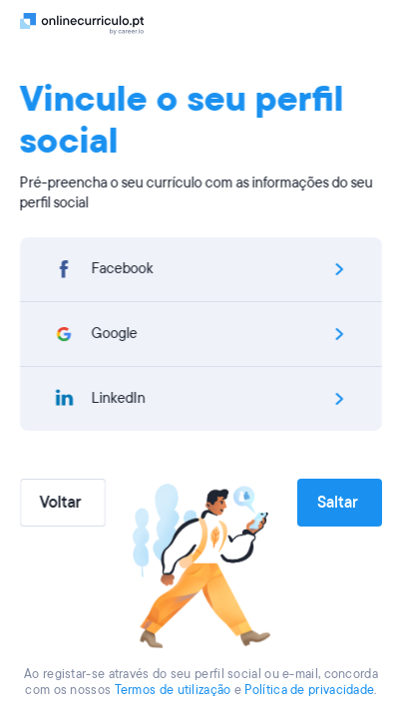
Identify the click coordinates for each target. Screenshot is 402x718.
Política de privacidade (309, 690)
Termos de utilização (173, 690)
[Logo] (82, 23)
